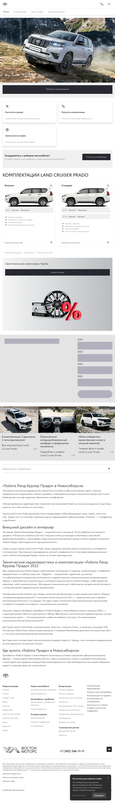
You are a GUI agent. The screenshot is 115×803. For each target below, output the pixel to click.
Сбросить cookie (9, 781)
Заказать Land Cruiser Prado (57, 89)
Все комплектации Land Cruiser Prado (15, 446)
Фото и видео (37, 11)
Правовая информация (12, 773)
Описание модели (56, 11)
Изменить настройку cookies (13, 777)
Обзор (6, 11)
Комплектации (20, 11)
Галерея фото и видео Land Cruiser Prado (91, 450)
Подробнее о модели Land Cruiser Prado (52, 453)
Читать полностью (79, 795)
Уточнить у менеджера (96, 157)
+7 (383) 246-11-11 (72, 751)
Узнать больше (57, 272)
